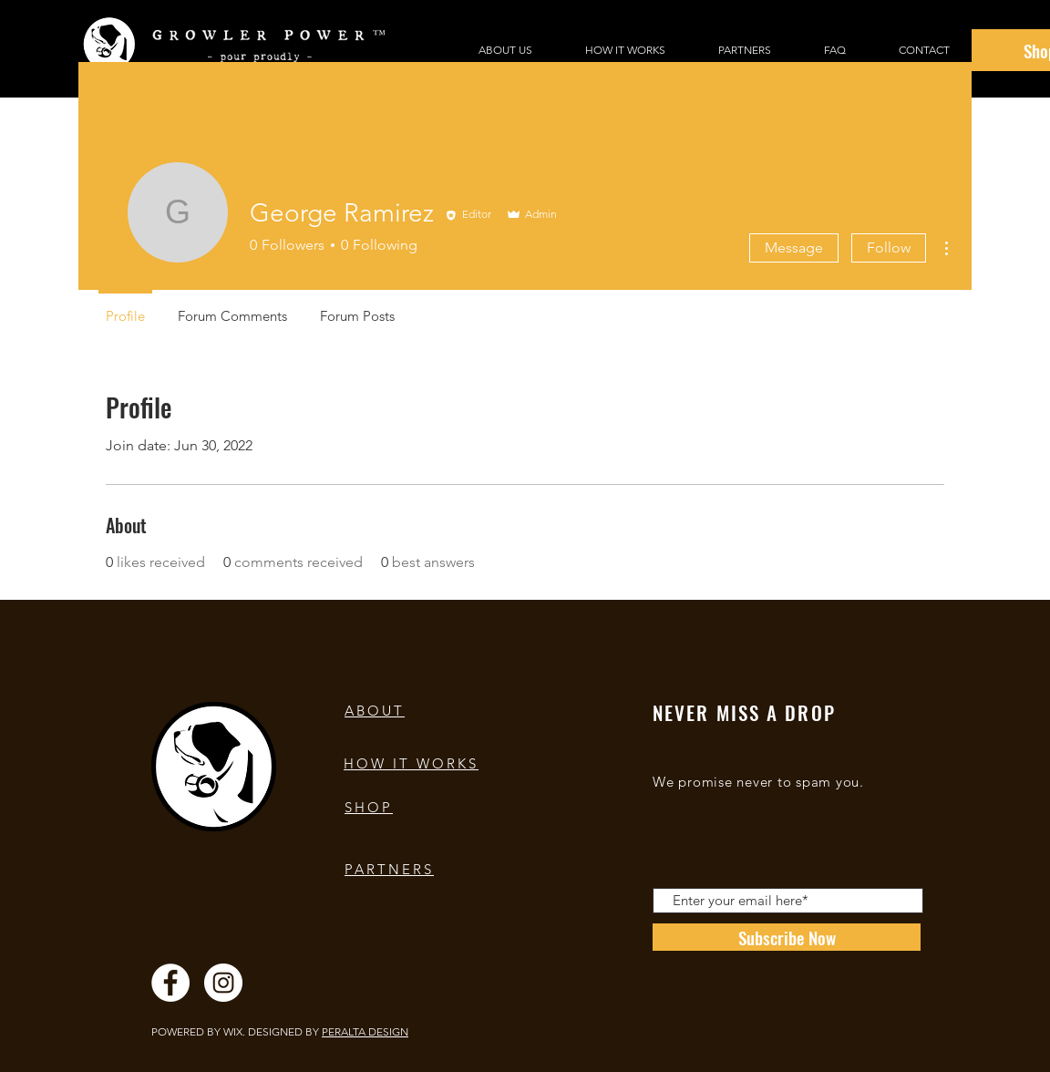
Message (794, 247)
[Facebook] (170, 983)
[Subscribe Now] (787, 937)
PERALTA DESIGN (365, 1031)
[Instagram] (223, 983)
